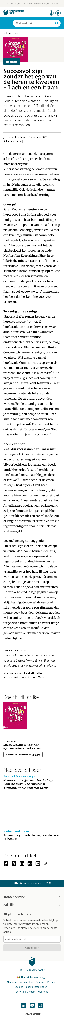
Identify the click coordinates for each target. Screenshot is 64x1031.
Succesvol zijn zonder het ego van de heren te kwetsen (22, 746)
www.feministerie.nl (42, 665)
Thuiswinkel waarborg (31, 977)
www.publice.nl (36, 660)
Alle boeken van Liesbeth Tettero (23, 673)
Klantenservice (32, 897)
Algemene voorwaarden (20, 982)
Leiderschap (12, 33)
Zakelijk (32, 905)
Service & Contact (25, 991)
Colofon (40, 982)
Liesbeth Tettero (16, 137)
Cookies (19, 987)
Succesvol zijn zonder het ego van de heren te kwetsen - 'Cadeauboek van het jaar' (28, 784)
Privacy (51, 982)
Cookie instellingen (36, 987)
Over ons (43, 991)
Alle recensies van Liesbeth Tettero (25, 677)
